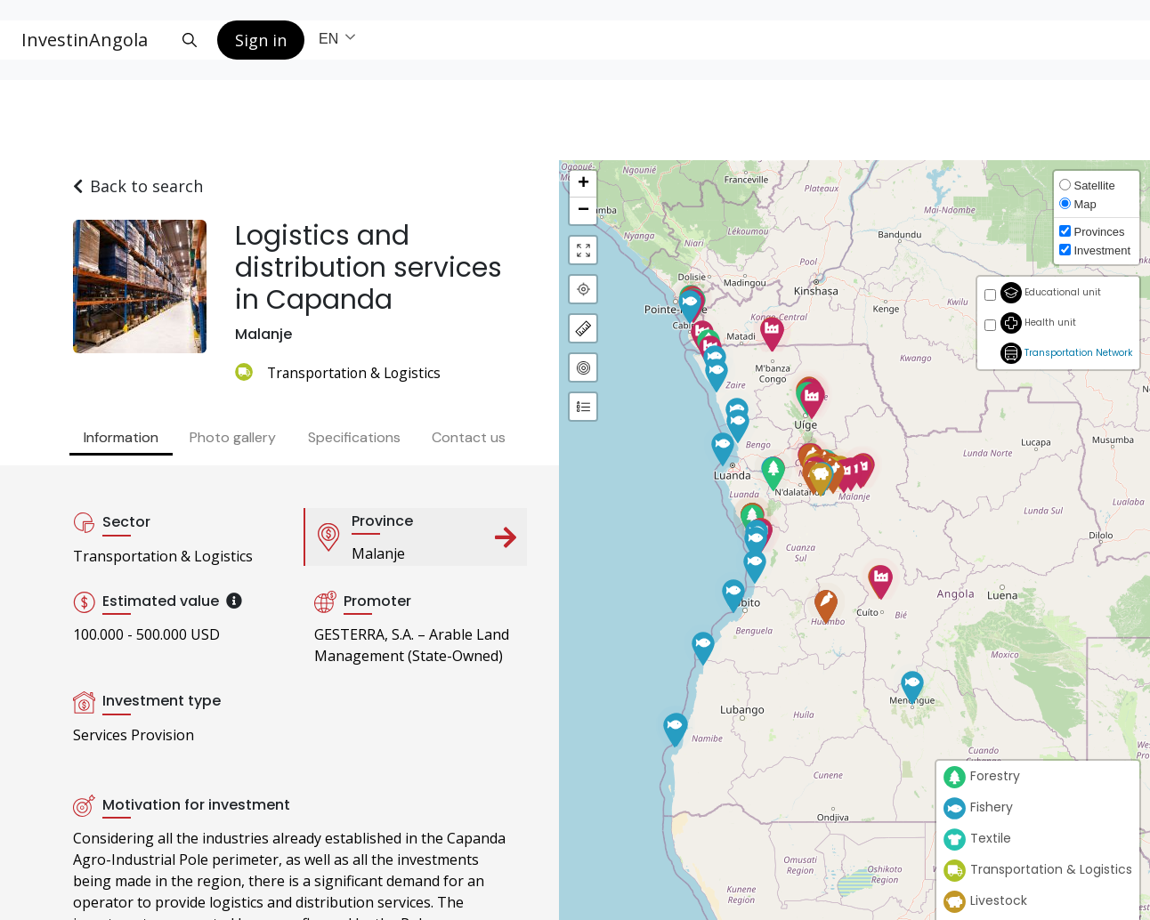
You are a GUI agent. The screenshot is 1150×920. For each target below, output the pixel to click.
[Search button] (189, 40)
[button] (912, 684)
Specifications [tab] (354, 437)
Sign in (261, 40)
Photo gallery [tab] (233, 437)
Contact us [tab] (469, 437)
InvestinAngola (84, 40)
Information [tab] (121, 437)
